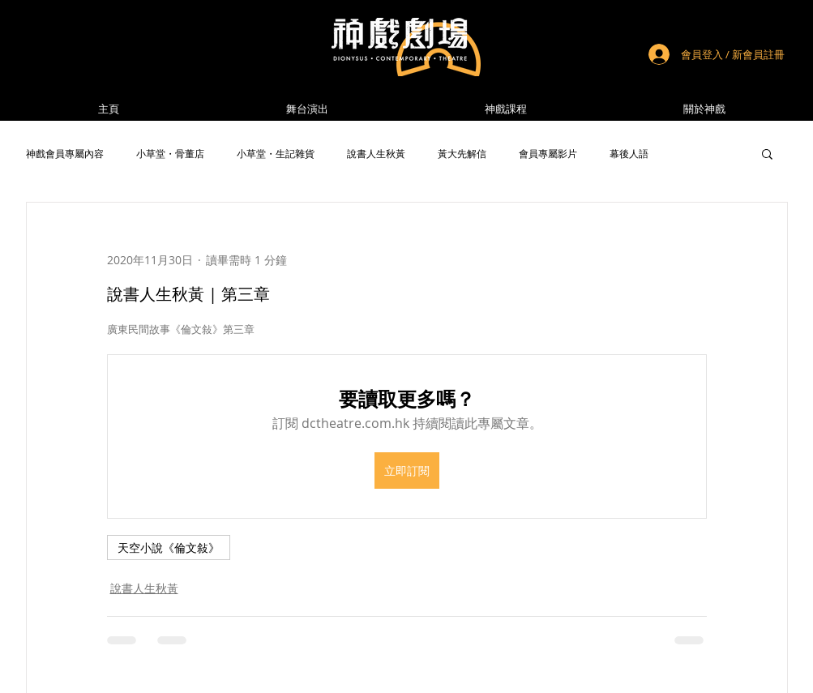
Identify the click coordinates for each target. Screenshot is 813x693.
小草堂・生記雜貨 (276, 154)
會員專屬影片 (548, 154)
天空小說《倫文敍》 (169, 547)
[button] (704, 109)
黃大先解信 (462, 154)
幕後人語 (629, 154)
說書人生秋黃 (376, 154)
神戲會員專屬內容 (65, 154)
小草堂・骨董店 (170, 154)
